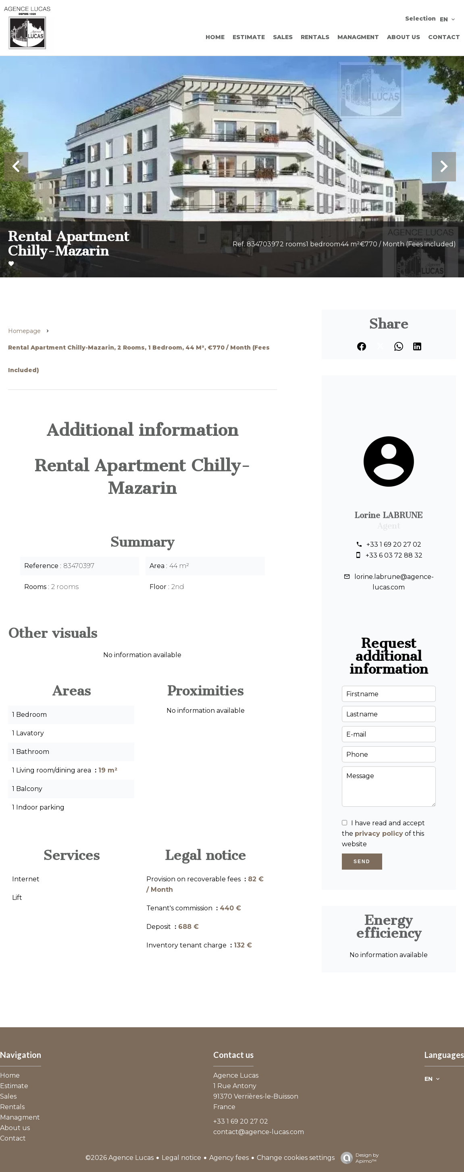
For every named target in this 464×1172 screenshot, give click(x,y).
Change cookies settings (296, 1158)
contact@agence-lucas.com (258, 1132)
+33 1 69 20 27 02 (393, 544)
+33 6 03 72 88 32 (394, 555)
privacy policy (379, 833)
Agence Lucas (235, 1075)
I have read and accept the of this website (383, 833)
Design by (358, 1158)
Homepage (24, 331)
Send (362, 861)
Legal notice (181, 1158)
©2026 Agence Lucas (119, 1158)
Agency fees (229, 1158)
